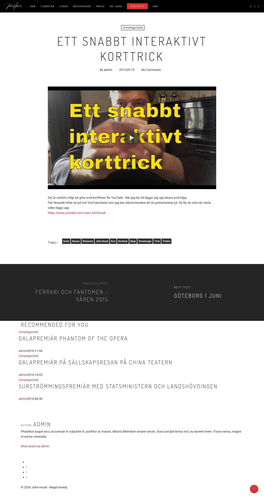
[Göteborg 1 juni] (198, 292)
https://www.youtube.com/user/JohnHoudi (77, 213)
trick (157, 241)
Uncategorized (133, 27)
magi (133, 241)
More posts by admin (35, 446)
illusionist (88, 241)
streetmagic (145, 241)
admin (108, 70)
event (66, 241)
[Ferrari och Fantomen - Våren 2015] (66, 292)
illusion (76, 241)
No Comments (151, 70)
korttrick (122, 241)
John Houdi (102, 241)
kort (113, 241)
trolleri (166, 241)
